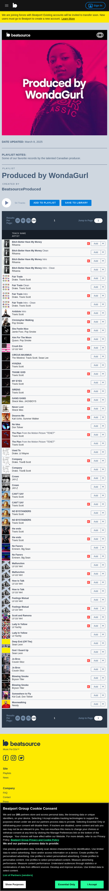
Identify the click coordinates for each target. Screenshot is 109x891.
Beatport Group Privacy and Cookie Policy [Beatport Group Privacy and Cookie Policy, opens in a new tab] (35, 840)
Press (6, 801)
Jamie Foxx (17, 332)
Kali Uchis (17, 418)
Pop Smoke (17, 323)
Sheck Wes (17, 401)
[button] (6, 243)
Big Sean (25, 549)
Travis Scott (25, 279)
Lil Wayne (24, 453)
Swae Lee (43, 358)
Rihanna (16, 245)
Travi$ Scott (25, 462)
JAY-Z (15, 479)
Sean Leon (17, 644)
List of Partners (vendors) (18, 875)
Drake (15, 279)
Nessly (15, 705)
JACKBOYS (30, 401)
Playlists (7, 773)
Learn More (68, 18)
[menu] (103, 243)
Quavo (15, 340)
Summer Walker (31, 418)
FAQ (5, 793)
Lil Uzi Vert (17, 349)
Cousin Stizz (18, 662)
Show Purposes (14, 884)
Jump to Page (85, 220)
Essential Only (66, 884)
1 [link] (54, 220)
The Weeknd (18, 358)
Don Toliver (17, 427)
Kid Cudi (16, 696)
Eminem (16, 549)
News (5, 777)
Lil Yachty (16, 627)
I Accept (92, 884)
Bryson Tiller (18, 679)
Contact (7, 797)
